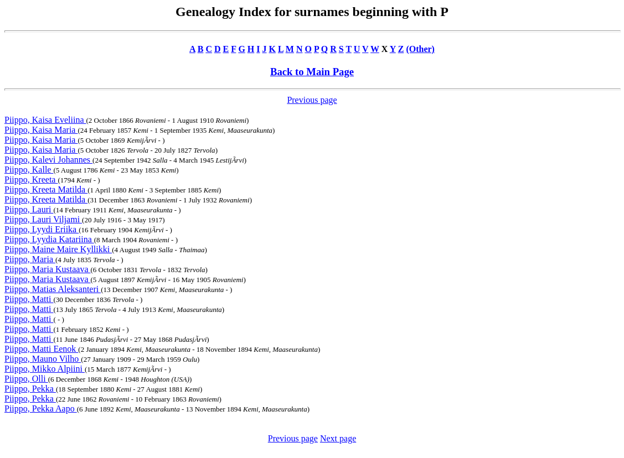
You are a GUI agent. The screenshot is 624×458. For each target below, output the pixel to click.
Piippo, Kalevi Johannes (48, 159)
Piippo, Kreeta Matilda (45, 189)
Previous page (312, 100)
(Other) (420, 49)
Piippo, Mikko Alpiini (44, 368)
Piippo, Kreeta (31, 179)
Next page (338, 438)
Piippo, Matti (28, 299)
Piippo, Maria (29, 259)
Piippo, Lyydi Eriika (41, 229)
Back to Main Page (312, 71)
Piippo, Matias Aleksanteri (52, 289)
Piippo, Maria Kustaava (47, 269)
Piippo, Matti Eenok (41, 348)
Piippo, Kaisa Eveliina (45, 119)
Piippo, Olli (26, 378)
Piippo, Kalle (28, 169)
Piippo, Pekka (30, 388)
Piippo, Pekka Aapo (40, 408)
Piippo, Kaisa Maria (41, 129)
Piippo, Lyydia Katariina (49, 239)
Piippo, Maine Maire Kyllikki (58, 249)
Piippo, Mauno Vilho (42, 358)
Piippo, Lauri (28, 209)
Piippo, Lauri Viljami (43, 219)
